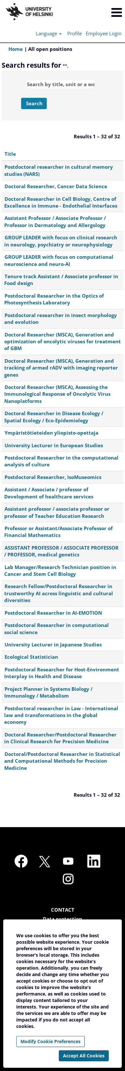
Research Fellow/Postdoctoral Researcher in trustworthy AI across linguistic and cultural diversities (58, 593)
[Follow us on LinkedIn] (94, 861)
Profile (74, 33)
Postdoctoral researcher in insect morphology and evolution (60, 318)
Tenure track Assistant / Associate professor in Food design (61, 279)
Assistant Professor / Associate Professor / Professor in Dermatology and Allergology (55, 221)
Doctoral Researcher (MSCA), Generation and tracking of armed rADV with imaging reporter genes (61, 368)
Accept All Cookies (84, 1056)
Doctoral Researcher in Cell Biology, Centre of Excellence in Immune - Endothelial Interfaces (60, 202)
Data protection (62, 919)
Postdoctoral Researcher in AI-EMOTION (53, 613)
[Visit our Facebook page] (21, 861)
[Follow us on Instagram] (68, 879)
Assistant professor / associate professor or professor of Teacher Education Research (56, 512)
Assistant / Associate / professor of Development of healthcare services (48, 492)
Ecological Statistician (31, 657)
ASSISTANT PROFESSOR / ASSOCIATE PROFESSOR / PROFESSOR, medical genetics (61, 551)
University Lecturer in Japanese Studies (53, 644)
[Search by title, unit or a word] (60, 84)
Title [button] (10, 154)
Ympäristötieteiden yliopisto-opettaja (51, 432)
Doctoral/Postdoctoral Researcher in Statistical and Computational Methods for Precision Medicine (62, 761)
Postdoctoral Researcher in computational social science (56, 628)
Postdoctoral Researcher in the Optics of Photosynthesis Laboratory (54, 299)
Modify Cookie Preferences (50, 1041)
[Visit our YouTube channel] (68, 861)
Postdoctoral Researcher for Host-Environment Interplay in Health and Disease (61, 672)
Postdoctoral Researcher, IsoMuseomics (53, 477)
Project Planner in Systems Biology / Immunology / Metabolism (48, 692)
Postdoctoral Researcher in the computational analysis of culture (61, 461)
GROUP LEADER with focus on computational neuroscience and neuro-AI (58, 260)
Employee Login (103, 33)
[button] (104, 12)
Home (15, 49)
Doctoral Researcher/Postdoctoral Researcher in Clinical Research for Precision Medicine (60, 738)
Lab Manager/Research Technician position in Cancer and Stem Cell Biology (60, 570)
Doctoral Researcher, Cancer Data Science (56, 186)
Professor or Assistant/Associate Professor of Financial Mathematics (58, 531)
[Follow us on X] (45, 862)
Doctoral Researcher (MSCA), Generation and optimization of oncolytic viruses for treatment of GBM (62, 341)
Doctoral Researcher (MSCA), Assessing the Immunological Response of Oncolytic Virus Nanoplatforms (57, 394)
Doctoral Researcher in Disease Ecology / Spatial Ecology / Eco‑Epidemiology (53, 416)
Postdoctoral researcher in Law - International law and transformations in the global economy (61, 715)
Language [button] (49, 33)
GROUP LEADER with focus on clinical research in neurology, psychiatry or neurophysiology (60, 240)
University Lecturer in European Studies (54, 445)
